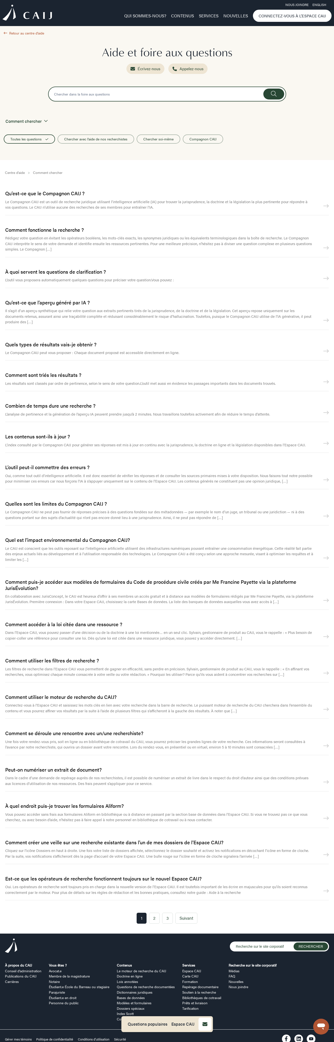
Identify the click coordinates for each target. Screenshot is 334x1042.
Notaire (54, 981)
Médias (234, 970)
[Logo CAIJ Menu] (27, 13)
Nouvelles (235, 16)
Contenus (182, 16)
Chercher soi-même (158, 138)
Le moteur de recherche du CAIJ (141, 970)
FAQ (232, 976)
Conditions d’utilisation (93, 1039)
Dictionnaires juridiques (134, 992)
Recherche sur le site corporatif (252, 965)
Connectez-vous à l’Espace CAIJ (292, 16)
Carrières (12, 981)
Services (208, 16)
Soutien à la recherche (199, 992)
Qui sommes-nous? (145, 16)
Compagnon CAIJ (202, 138)
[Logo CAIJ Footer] (11, 947)
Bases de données (131, 997)
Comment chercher (47, 172)
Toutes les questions (29, 138)
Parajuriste (57, 992)
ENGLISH (319, 4)
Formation (190, 981)
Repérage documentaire (200, 986)
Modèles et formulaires (134, 1002)
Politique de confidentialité (54, 1039)
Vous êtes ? (58, 965)
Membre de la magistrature (69, 976)
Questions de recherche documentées (146, 986)
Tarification (190, 1008)
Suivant (186, 918)
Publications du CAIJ (20, 976)
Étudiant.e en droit (62, 997)
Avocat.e (55, 970)
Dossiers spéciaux (130, 1008)
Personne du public (64, 1002)
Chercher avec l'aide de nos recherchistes (95, 138)
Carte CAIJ (190, 976)
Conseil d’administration (23, 970)
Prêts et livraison (195, 1002)
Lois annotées (127, 981)
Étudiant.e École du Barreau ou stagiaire (79, 986)
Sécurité (120, 1039)
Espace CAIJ (182, 1024)
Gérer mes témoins (18, 1039)
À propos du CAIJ (18, 965)
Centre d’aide (15, 172)
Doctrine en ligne (130, 976)
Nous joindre (297, 4)
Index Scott (125, 1013)
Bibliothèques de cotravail (201, 997)
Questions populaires (147, 1024)
